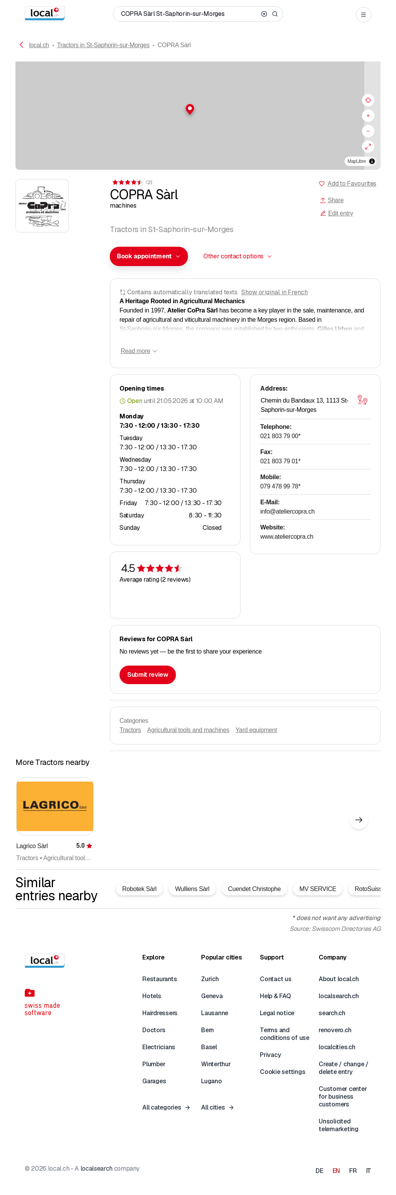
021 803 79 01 (280, 461)
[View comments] (132, 182)
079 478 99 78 (280, 486)
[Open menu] (363, 14)
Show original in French (274, 292)
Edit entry (336, 213)
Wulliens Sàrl (192, 889)
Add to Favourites (352, 183)
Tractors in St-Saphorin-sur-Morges (103, 45)
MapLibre (357, 161)
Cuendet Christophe (254, 889)
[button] (198, 109)
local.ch (39, 45)
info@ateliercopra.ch (287, 511)
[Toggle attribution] (372, 161)
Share (331, 200)
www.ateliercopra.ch (286, 536)
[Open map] (362, 400)
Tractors (130, 730)
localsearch (96, 1168)
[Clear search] (264, 14)
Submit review (147, 675)
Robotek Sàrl (139, 889)
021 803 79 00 (280, 436)
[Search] (275, 14)
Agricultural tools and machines (188, 730)
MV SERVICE (317, 889)
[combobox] (149, 256)
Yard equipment (256, 730)
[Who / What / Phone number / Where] (189, 13)
